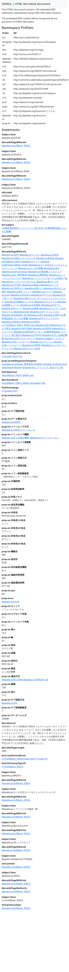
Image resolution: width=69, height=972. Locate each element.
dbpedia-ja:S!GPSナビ (13, 288)
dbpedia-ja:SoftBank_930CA (16, 145)
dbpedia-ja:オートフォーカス (44, 311)
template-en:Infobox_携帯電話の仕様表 (22, 364)
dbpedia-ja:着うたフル (47, 281)
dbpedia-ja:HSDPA (42, 328)
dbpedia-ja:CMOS (50, 254)
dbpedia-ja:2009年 (31, 345)
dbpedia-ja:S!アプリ (42, 291)
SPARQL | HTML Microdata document (26, 4)
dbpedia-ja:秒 (42, 325)
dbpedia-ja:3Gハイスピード (16, 341)
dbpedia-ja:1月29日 (12, 285)
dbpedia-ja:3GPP (10, 254)
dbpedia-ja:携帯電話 (38, 274)
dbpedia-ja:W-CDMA (21, 328)
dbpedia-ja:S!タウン (51, 305)
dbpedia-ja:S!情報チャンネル (18, 301)
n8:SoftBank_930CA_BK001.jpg (17, 375)
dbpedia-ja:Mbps (31, 285)
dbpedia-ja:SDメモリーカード (19, 338)
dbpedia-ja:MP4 (51, 315)
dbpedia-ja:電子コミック (19, 291)
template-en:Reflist (11, 367)
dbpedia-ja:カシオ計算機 (30, 268)
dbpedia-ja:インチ (49, 285)
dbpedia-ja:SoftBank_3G (14, 315)
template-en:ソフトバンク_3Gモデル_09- (42, 367)
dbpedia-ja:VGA (21, 311)
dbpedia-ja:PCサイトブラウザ (44, 318)
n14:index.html (9, 356)
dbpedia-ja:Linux (10, 601)
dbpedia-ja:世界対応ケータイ (28, 331)
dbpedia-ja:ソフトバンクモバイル (19, 281)
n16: (20, 356)
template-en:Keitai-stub (54, 364)
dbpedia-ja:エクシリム (41, 341)
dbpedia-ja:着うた (33, 288)
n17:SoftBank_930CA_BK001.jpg (18, 325)
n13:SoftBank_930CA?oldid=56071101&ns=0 (24, 758)
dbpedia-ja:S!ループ (12, 308)
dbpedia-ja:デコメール (45, 301)
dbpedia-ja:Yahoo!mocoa (14, 271)
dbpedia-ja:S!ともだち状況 (26, 348)
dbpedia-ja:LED (35, 315)
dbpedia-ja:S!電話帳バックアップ (45, 271)
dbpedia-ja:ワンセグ (29, 254)
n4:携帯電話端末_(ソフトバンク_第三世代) (23, 228)
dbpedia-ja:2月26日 (32, 335)
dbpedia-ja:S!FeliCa (20, 295)
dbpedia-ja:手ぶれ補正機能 (15, 437)
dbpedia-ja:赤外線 (45, 258)
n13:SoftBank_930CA (12, 766)
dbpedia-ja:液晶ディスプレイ (50, 338)
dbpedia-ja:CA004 (30, 321)
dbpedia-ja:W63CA (11, 321)
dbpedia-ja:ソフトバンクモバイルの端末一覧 (44, 278)
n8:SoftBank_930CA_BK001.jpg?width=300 (23, 383)
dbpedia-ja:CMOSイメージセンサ (18, 258)
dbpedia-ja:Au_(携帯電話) (14, 274)
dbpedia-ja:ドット (31, 261)
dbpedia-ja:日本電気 (30, 305)
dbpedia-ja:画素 (30, 308)
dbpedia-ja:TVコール (41, 295)
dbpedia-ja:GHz (51, 268)
